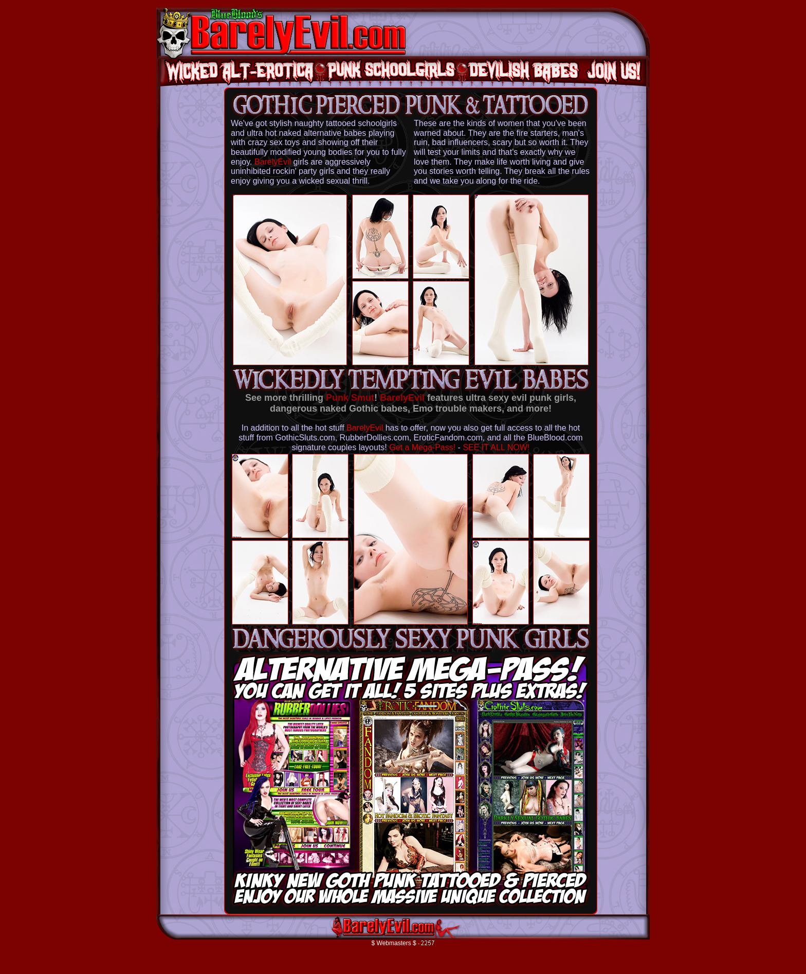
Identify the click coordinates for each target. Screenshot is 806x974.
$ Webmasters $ (394, 943)
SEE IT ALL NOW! (496, 447)
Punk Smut (350, 398)
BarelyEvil (272, 161)
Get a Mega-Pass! (422, 447)
